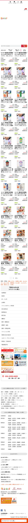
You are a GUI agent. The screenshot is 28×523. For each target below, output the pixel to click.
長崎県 (18, 444)
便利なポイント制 (16, 459)
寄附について (14, 469)
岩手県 (14, 418)
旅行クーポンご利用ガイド (17, 50)
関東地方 (3, 422)
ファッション (19, 400)
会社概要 (12, 513)
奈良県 (14, 435)
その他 (11, 284)
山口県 (9, 439)
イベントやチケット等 (6, 396)
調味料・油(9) (5, 325)
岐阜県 (18, 429)
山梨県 (9, 429)
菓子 (2, 398)
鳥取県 (9, 437)
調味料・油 (3, 400)
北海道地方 (3, 415)
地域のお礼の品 (10, 402)
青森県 (9, 418)
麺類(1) (3, 318)
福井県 (23, 427)
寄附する (21, 2)
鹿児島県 (19, 446)
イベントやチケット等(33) (8, 305)
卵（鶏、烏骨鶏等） (5, 404)
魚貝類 (11, 391)
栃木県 (14, 422)
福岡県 (9, 444)
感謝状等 (3, 402)
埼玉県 (23, 422)
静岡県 (23, 429)
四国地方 (3, 442)
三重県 (9, 433)
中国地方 (3, 437)
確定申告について (5, 474)
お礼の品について (17, 467)
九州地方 (3, 444)
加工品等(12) (5, 309)
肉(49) (3, 296)
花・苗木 (17, 282)
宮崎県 (14, 446)
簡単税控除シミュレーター (7, 479)
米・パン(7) (4, 299)
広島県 (23, 437)
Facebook (2, 510)
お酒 (15, 393)
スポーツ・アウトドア (18, 406)
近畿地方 (2, 63)
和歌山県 (19, 435)
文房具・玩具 (18, 281)
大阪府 (2, 64)
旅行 (2, 391)
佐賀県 (14, 444)
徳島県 (9, 442)
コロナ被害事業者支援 (6, 406)
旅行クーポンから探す (11, 50)
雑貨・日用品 (11, 400)
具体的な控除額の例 (5, 481)
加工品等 (15, 396)
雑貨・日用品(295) (6, 328)
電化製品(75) (5, 344)
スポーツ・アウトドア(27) (8, 338)
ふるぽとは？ (4, 461)
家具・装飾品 (12, 398)
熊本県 (23, 444)
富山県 (14, 427)
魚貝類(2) (4, 292)
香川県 (14, 442)
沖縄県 (9, 449)
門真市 (5, 64)
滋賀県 (14, 433)
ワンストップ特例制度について (18, 474)
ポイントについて (5, 469)
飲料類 (21, 396)
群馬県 (18, 422)
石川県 (18, 427)
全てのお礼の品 (24, 50)
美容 (18, 398)
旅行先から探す (3, 50)
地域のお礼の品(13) (6, 334)
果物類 (6, 391)
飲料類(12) (4, 312)
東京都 (14, 424)
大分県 (9, 446)
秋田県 (23, 418)
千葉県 (9, 424)
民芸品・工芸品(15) (6, 341)
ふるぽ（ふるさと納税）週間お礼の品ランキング (12, 484)
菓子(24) (4, 315)
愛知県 (9, 431)
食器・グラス (11, 281)
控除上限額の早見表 (20, 479)
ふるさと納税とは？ (5, 459)
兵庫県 (9, 435)
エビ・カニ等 (4, 393)
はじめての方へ (10, 2)
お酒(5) (3, 302)
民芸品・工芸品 (4, 408)
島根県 (14, 437)
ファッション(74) (6, 331)
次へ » (17, 278)
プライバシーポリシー (20, 513)
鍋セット (14, 404)
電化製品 (12, 408)
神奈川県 (19, 424)
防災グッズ (6, 284)
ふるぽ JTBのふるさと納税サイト (5, 23)
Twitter (5, 510)
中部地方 (3, 427)
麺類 (6, 398)
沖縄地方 (3, 449)
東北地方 (3, 418)
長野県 (14, 429)
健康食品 (12, 282)
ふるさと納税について (6, 467)
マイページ (18, 2)
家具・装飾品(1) (5, 321)
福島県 (14, 420)
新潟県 (9, 427)
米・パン (20, 391)
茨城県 (9, 422)
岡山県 (18, 437)
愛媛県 (18, 442)
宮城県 (18, 418)
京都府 (18, 433)
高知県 (23, 442)
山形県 (9, 420)
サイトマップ (3, 514)
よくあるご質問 (15, 2)
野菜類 (10, 393)
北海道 (9, 416)
